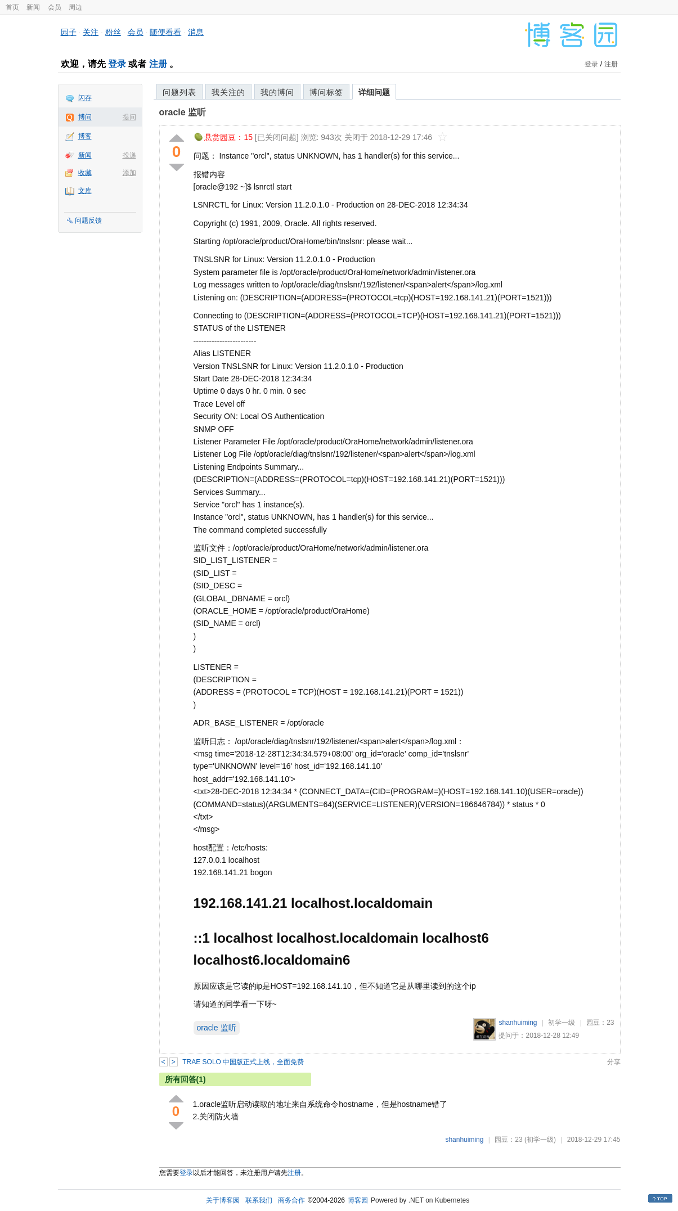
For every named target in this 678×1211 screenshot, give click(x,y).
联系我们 (258, 1200)
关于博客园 (223, 1200)
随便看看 (165, 32)
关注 (90, 32)
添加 (129, 173)
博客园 (358, 1200)
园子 (69, 32)
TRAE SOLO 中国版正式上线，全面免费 (243, 1062)
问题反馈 (88, 220)
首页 (12, 7)
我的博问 (277, 92)
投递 (129, 155)
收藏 (85, 173)
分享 (614, 1062)
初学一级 (561, 1023)
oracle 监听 (182, 112)
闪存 (85, 98)
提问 (129, 117)
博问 (85, 117)
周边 (75, 7)
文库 (85, 191)
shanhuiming (518, 1023)
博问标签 (326, 92)
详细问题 (374, 92)
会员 (54, 7)
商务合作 (291, 1200)
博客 (85, 136)
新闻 (33, 7)
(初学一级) (540, 1140)
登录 (117, 64)
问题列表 (179, 92)
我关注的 (228, 92)
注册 (158, 64)
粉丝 (113, 32)
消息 (196, 32)
